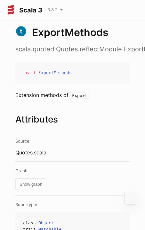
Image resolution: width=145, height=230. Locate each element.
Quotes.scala (30, 152)
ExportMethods (55, 72)
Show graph (31, 184)
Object (46, 223)
